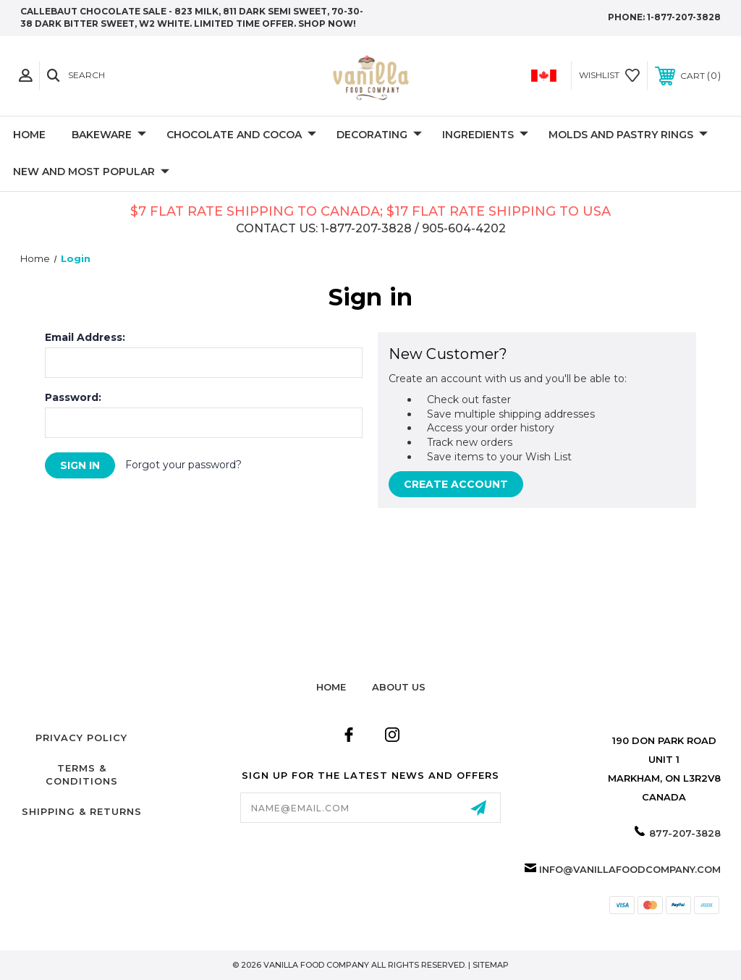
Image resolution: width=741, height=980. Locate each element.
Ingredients (485, 135)
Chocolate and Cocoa (241, 135)
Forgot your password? (183, 464)
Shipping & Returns (82, 811)
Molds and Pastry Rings (628, 135)
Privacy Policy (81, 737)
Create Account (456, 484)
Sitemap (491, 965)
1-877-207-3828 (684, 17)
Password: (73, 397)
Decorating (379, 135)
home (331, 687)
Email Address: (85, 337)
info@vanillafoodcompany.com (630, 869)
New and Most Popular (91, 172)
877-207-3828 (685, 833)
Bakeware (109, 135)
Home (29, 134)
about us (398, 687)
